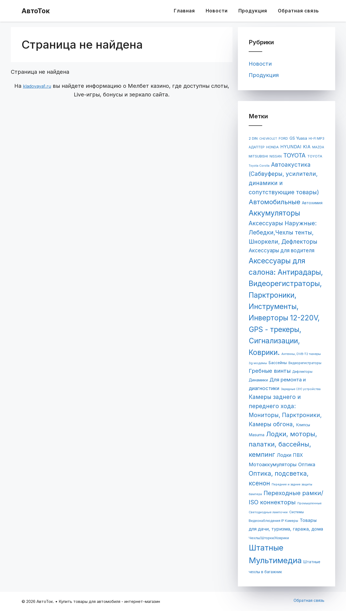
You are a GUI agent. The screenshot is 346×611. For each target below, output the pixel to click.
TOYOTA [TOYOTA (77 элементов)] (314, 156)
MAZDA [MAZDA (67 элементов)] (318, 147)
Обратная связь (298, 11)
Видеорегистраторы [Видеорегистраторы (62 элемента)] (304, 363)
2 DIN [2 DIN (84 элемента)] (253, 138)
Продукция (252, 11)
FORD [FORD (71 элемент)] (283, 138)
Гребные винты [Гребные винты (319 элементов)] (270, 371)
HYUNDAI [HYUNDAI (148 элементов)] (290, 146)
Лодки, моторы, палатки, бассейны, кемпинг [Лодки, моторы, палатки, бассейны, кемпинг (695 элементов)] (283, 444)
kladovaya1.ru (37, 86)
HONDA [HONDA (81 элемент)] (272, 147)
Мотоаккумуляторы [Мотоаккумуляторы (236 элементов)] (273, 464)
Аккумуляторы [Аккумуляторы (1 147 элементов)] (274, 213)
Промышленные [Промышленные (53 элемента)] (309, 503)
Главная (184, 11)
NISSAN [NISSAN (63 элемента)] (276, 156)
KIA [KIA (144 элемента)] (307, 146)
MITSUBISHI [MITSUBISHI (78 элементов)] (258, 156)
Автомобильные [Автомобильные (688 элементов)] (274, 202)
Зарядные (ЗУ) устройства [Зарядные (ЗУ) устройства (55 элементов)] (301, 389)
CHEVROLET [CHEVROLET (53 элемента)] (268, 138)
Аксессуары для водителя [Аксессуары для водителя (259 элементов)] (281, 250)
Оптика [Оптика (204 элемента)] (306, 464)
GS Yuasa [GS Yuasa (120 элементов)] (298, 138)
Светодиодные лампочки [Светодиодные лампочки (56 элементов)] (268, 512)
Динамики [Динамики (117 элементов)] (258, 380)
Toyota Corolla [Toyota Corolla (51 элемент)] (259, 165)
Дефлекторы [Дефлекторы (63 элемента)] (302, 372)
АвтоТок (36, 11)
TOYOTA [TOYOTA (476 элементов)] (294, 155)
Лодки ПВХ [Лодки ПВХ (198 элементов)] (290, 455)
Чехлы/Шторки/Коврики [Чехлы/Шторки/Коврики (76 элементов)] (269, 538)
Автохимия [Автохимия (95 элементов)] (312, 203)
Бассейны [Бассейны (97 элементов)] (278, 363)
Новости (217, 11)
